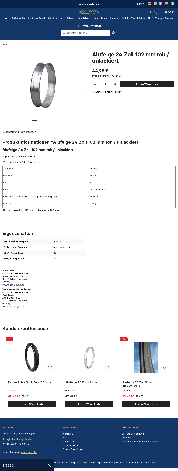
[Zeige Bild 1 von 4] (34, 128)
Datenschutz (68, 441)
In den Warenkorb (147, 89)
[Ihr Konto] (155, 15)
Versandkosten (84, 462)
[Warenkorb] (167, 15)
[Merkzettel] (149, 15)
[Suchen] (113, 38)
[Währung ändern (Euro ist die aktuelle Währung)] (140, 4)
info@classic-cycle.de (17, 439)
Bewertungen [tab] (28, 137)
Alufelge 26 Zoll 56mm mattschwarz (137, 389)
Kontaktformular (29, 452)
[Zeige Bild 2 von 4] (41, 128)
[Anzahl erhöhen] (115, 89)
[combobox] (85, 38)
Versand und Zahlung (133, 433)
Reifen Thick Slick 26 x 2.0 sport (30, 387)
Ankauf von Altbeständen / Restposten (141, 441)
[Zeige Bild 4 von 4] (53, 128)
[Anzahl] (105, 89)
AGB (64, 437)
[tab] (10, 137)
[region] (89, 377)
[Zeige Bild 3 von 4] (47, 128)
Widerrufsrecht (70, 445)
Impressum (67, 433)
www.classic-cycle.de (13, 290)
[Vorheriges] (4, 93)
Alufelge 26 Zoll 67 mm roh (83, 387)
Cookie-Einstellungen (73, 449)
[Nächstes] (83, 93)
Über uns (126, 437)
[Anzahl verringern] (95, 89)
